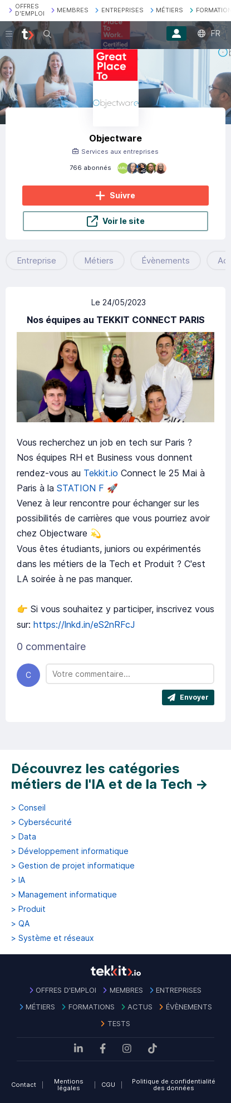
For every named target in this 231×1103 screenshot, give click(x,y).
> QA (20, 923)
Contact (23, 1085)
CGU (108, 1085)
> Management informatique (64, 894)
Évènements (165, 260)
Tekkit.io (100, 473)
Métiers (99, 260)
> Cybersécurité (41, 822)
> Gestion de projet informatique (73, 865)
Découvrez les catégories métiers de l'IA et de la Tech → (109, 776)
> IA (18, 880)
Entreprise (36, 260)
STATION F (80, 488)
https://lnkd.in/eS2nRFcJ (84, 624)
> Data (23, 836)
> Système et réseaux (52, 938)
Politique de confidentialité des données (173, 1084)
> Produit (28, 909)
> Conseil (28, 807)
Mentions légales (68, 1084)
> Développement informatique (70, 851)
